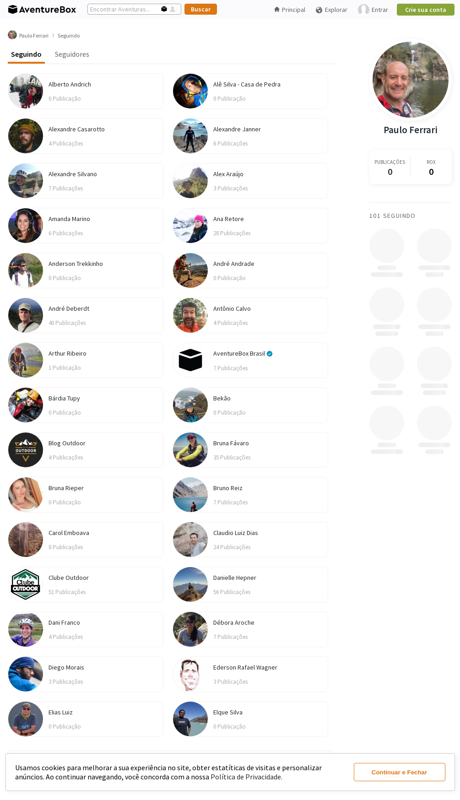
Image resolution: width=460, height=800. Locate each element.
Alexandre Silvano (73, 174)
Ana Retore (228, 219)
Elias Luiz (61, 712)
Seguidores (72, 54)
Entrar (373, 10)
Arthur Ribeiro (68, 353)
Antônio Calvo (232, 308)
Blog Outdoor (67, 443)
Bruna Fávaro (231, 443)
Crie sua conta (425, 9)
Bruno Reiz (228, 488)
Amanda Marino (69, 219)
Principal (289, 9)
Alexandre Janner (237, 129)
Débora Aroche (233, 622)
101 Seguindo (392, 215)
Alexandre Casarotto (77, 129)
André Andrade (233, 263)
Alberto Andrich (70, 84)
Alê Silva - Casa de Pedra (247, 84)
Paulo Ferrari (411, 130)
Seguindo (26, 54)
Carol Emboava (69, 533)
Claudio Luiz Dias (235, 533)
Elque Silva (228, 712)
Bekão (222, 398)
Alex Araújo (228, 174)
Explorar (331, 10)
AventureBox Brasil (243, 353)
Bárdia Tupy (64, 398)
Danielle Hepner (234, 577)
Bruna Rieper (66, 488)
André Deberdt (69, 308)
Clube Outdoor (69, 577)
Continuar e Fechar (399, 772)
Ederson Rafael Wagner (245, 667)
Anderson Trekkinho (76, 263)
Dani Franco (64, 622)
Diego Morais (66, 667)
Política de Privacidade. (246, 776)
